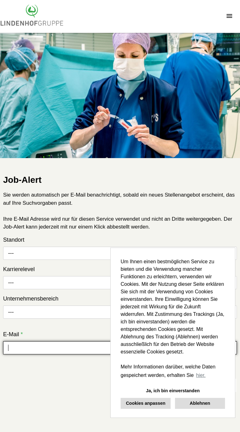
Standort (13, 240)
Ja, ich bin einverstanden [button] (173, 390)
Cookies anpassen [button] (145, 403)
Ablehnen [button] (200, 403)
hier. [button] (201, 375)
